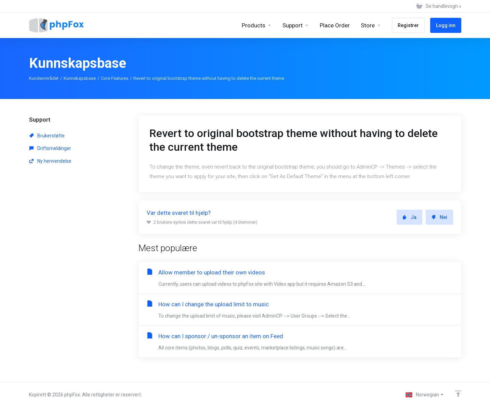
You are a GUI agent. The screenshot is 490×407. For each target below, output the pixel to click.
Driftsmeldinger (50, 148)
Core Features (114, 78)
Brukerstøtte (47, 135)
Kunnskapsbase (80, 78)
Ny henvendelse (50, 161)
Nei (439, 217)
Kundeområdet (43, 78)
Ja (409, 217)
